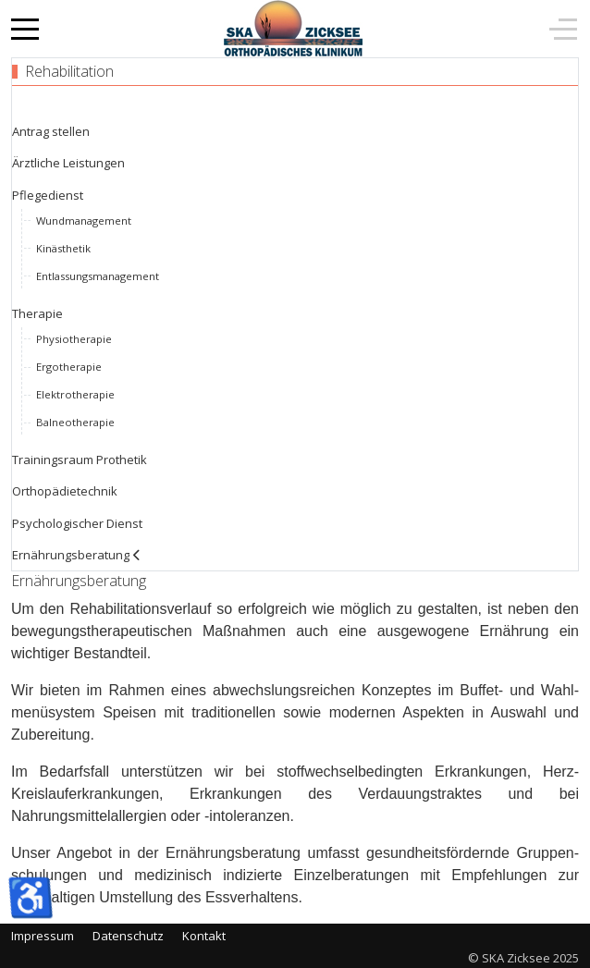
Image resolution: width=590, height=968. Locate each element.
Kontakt (204, 935)
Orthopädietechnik (64, 491)
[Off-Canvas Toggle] (563, 29)
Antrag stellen (51, 131)
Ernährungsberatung (70, 554)
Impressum (42, 935)
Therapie (37, 313)
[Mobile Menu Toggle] (25, 29)
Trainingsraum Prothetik (79, 459)
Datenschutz (128, 935)
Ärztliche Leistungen (68, 162)
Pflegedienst (47, 195)
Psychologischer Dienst (77, 523)
